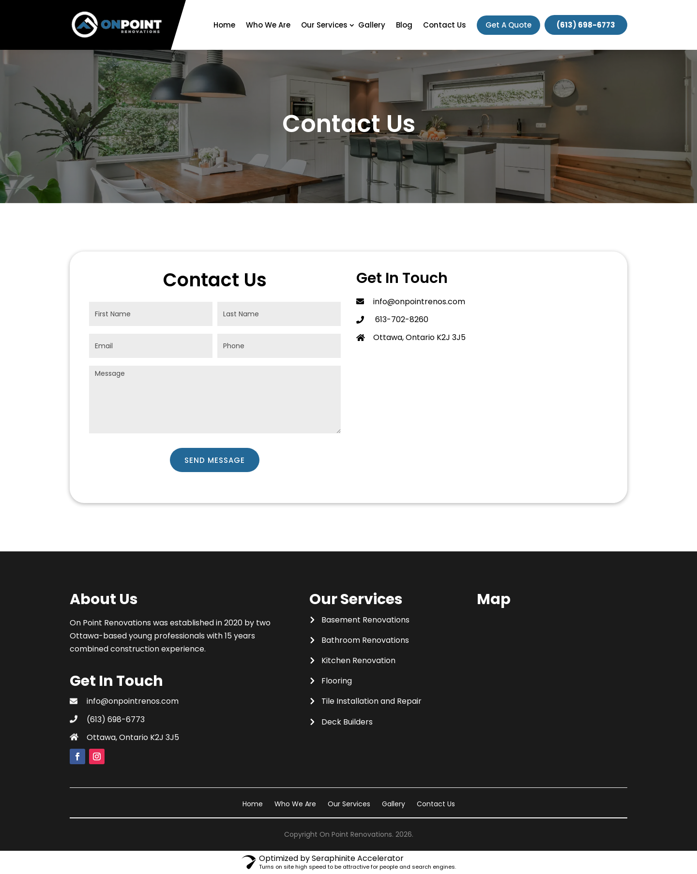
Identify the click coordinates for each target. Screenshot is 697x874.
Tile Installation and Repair (371, 701)
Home (224, 25)
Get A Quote (508, 25)
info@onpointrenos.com (419, 301)
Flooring (336, 680)
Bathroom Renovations (365, 640)
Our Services (324, 25)
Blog (404, 25)
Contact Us (444, 25)
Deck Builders (347, 721)
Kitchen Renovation (358, 660)
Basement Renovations (365, 619)
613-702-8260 (400, 319)
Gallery (371, 25)
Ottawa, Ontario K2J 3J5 (133, 737)
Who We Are (268, 25)
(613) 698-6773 (586, 25)
